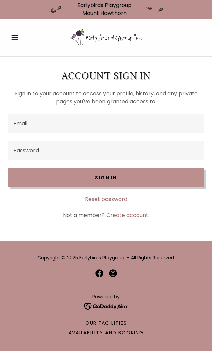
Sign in (106, 177)
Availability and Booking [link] (106, 332)
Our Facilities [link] (106, 323)
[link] (106, 37)
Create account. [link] (127, 215)
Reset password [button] (106, 199)
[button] (23, 37)
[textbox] (106, 123)
